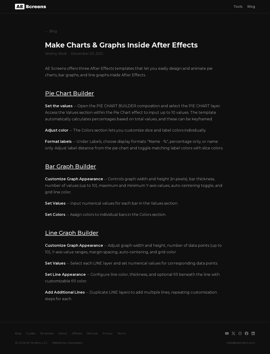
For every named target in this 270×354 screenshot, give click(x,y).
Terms (121, 333)
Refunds (92, 333)
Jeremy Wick (56, 54)
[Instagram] (240, 333)
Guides (30, 333)
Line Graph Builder (71, 232)
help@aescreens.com (241, 342)
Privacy (107, 333)
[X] (233, 333)
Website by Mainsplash (67, 342)
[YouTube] (227, 333)
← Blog (51, 31)
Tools (238, 6)
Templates (47, 333)
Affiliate (77, 333)
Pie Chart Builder (69, 93)
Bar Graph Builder (70, 166)
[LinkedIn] (253, 333)
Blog (251, 6)
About (62, 333)
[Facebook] (246, 333)
